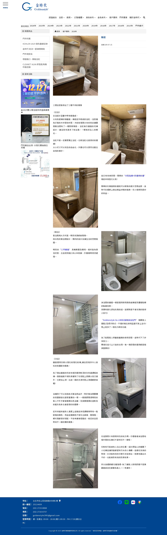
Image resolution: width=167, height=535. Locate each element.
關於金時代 (135, 17)
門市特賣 (27, 38)
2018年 (103, 25)
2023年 (59, 25)
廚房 (69, 17)
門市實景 (123, 17)
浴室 (61, 17)
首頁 (57, 31)
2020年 (86, 25)
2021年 (77, 25)
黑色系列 (90, 17)
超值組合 (53, 17)
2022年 (68, 25)
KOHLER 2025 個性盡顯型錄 (35, 43)
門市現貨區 (28, 53)
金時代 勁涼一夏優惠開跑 (34, 48)
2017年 (112, 25)
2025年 (42, 25)
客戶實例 (113, 17)
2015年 (130, 25)
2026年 (33, 25)
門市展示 (139, 25)
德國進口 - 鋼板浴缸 (31, 59)
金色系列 (102, 17)
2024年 (50, 25)
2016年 (121, 25)
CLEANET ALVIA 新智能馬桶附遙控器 (35, 66)
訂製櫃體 (79, 17)
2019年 (94, 25)
